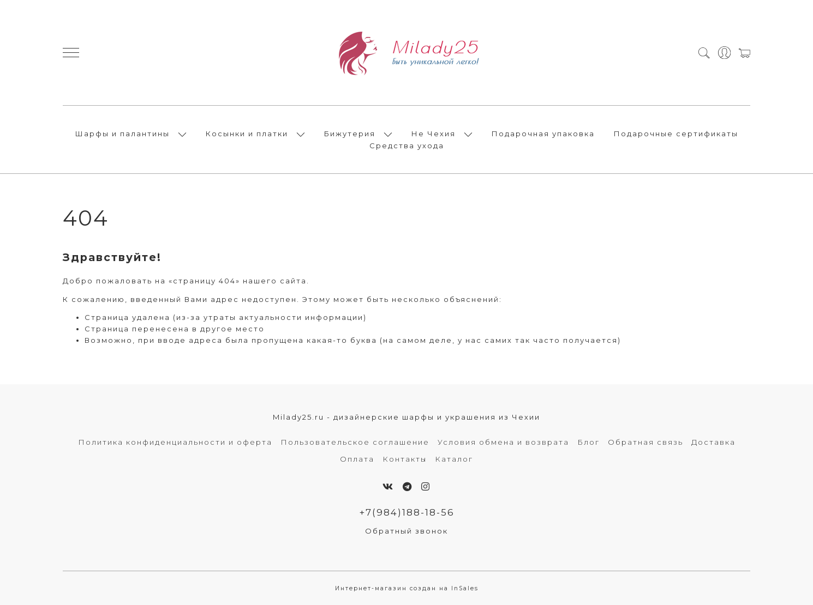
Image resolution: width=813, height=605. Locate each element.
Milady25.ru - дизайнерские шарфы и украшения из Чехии (406, 417)
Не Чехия (433, 133)
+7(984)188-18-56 (407, 512)
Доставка (713, 442)
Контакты (404, 459)
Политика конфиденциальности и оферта (175, 442)
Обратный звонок (406, 531)
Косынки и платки (247, 133)
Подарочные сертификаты (676, 133)
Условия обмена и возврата (503, 442)
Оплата (357, 459)
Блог (588, 442)
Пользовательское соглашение (354, 442)
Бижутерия (349, 133)
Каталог (454, 459)
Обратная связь (645, 442)
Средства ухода (406, 145)
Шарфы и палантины (122, 133)
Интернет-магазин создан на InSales (407, 588)
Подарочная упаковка (543, 133)
